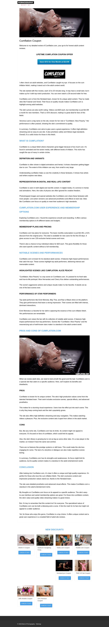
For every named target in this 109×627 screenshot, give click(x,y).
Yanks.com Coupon (63, 548)
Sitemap (38, 624)
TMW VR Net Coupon (83, 573)
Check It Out (24, 552)
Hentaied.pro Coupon (64, 573)
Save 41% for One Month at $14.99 (54, 62)
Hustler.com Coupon (82, 548)
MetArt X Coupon (24, 548)
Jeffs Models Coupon (25, 598)
